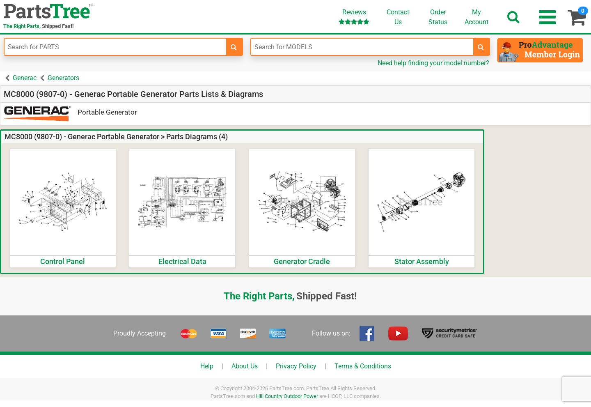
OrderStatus (437, 17)
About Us (244, 366)
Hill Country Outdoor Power (287, 396)
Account (476, 16)
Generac (25, 78)
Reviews (354, 16)
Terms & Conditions (362, 366)
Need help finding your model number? (433, 63)
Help (206, 366)
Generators (63, 78)
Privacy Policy (296, 366)
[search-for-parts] (234, 47)
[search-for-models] (481, 47)
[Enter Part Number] (115, 47)
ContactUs (398, 17)
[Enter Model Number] (362, 47)
